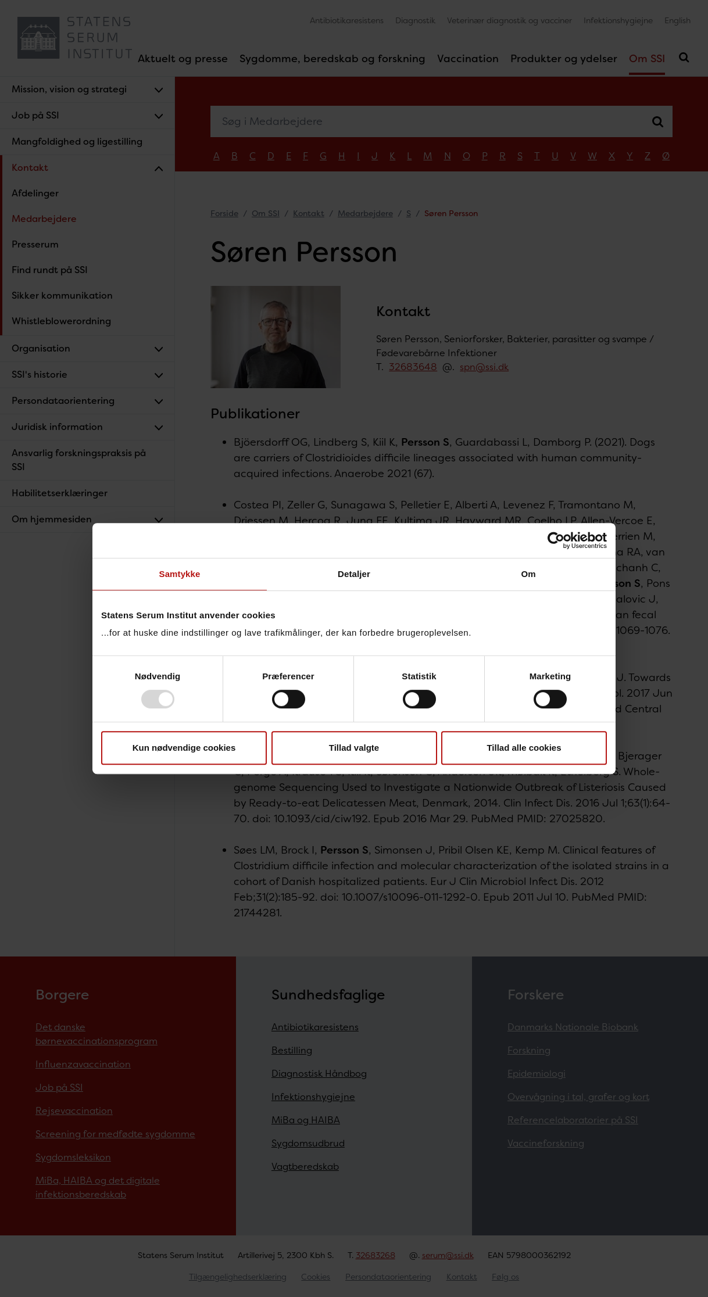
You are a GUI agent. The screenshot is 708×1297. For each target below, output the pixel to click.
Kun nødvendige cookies (184, 748)
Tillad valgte (354, 748)
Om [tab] (528, 574)
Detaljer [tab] (354, 574)
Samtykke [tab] (180, 574)
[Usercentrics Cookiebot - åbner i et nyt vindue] (556, 540)
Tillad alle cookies (524, 748)
